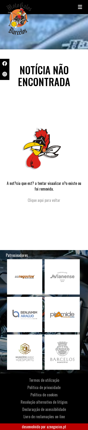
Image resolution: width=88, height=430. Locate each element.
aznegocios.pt (56, 427)
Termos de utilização (44, 380)
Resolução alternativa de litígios (44, 402)
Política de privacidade (44, 387)
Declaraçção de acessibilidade (44, 409)
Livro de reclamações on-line (44, 416)
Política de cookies (44, 395)
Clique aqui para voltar (44, 200)
